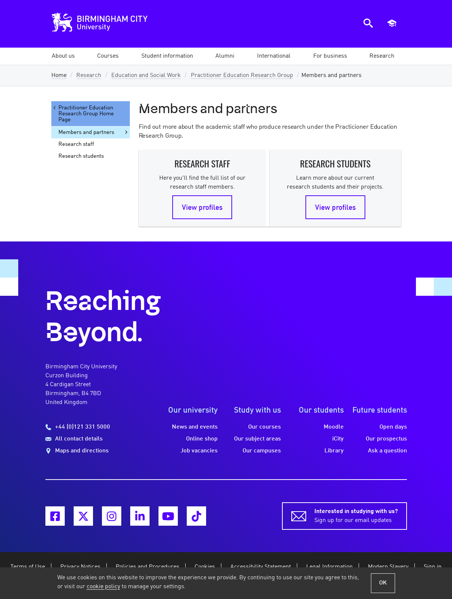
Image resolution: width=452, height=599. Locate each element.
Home (59, 76)
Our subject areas (257, 439)
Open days (393, 427)
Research (88, 76)
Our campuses (262, 451)
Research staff (76, 144)
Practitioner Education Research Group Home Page (83, 114)
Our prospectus (386, 439)
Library (334, 451)
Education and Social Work (146, 76)
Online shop (202, 439)
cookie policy (103, 587)
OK (383, 583)
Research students (81, 156)
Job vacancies (199, 451)
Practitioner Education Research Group (242, 76)
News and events (195, 427)
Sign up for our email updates (356, 515)
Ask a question (387, 451)
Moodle (334, 427)
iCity (338, 439)
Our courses (264, 427)
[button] (63, 56)
